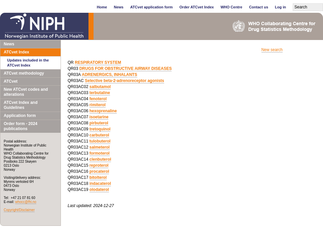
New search (272, 49)
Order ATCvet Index (196, 7)
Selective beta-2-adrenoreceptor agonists (124, 80)
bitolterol (98, 177)
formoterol (99, 153)
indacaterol (100, 183)
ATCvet (10, 81)
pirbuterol (98, 123)
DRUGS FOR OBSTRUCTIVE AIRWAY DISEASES (125, 68)
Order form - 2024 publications (20, 126)
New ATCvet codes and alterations (26, 92)
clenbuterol (100, 159)
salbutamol (100, 86)
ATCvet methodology (24, 73)
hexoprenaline (103, 111)
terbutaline (99, 92)
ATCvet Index (16, 52)
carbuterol (99, 135)
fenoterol (98, 98)
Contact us (258, 7)
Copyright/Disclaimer (19, 210)
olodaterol (99, 189)
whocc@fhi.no (25, 202)
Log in (280, 7)
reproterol (99, 165)
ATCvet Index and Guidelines (20, 105)
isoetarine (99, 117)
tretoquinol (100, 129)
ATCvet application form (151, 7)
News (118, 7)
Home (102, 7)
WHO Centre (231, 7)
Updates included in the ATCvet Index (28, 62)
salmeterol (99, 147)
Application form (20, 115)
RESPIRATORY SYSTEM (98, 62)
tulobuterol (100, 141)
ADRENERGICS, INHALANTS (109, 74)
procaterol (99, 171)
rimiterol (97, 105)
